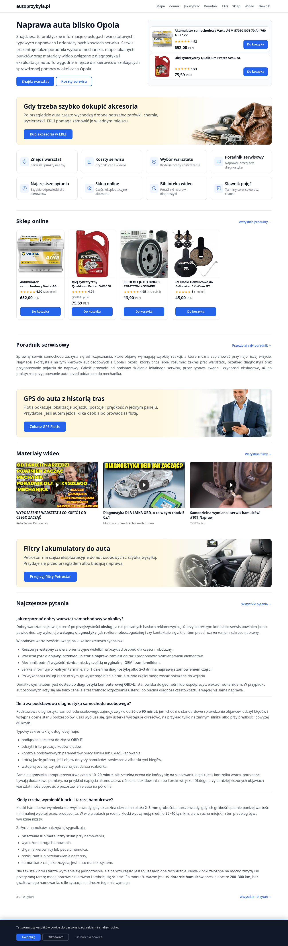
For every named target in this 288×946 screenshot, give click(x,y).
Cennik (174, 6)
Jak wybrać (192, 6)
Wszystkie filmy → (258, 454)
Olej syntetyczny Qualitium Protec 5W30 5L (208, 58)
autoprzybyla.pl (33, 6)
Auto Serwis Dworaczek (32, 523)
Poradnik (210, 6)
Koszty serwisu (74, 81)
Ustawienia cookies (89, 937)
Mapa (161, 6)
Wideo (249, 6)
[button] (57, 485)
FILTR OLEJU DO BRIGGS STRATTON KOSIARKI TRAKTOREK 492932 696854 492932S (142, 288)
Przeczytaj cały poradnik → (252, 345)
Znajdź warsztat (35, 81)
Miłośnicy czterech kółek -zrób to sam (128, 523)
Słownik (264, 6)
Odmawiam (55, 937)
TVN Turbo (197, 523)
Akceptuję (28, 937)
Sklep (236, 6)
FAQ (225, 6)
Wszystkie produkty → (255, 222)
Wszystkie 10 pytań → (256, 897)
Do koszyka (255, 44)
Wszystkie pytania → (256, 604)
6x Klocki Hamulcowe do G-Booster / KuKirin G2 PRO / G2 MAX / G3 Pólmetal (194, 288)
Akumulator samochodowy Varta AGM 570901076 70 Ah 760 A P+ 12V (40, 288)
